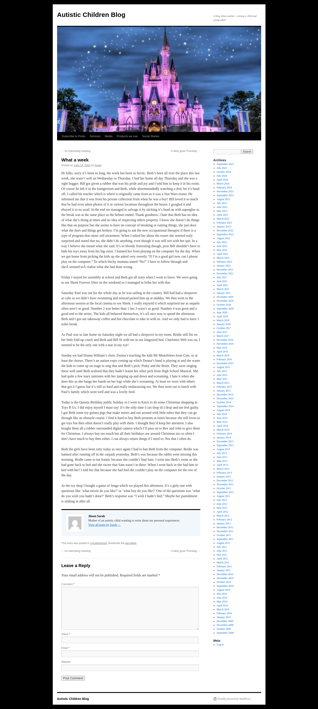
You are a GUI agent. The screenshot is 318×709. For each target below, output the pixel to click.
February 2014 (224, 433)
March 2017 (223, 335)
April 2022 (222, 253)
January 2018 (224, 324)
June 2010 (222, 597)
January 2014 (224, 437)
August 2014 (223, 410)
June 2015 (222, 375)
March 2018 (223, 320)
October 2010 (224, 582)
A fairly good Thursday (185, 151)
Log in (220, 644)
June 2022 (222, 246)
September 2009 (225, 632)
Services (95, 136)
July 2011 (222, 546)
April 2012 (222, 511)
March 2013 (223, 468)
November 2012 (225, 484)
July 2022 (222, 242)
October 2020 (224, 304)
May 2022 (222, 250)
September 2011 (225, 539)
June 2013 (222, 457)
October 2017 (224, 328)
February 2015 (224, 386)
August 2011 (223, 542)
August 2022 (223, 238)
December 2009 (225, 621)
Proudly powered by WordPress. (234, 698)
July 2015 (222, 371)
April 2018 (222, 316)
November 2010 (225, 578)
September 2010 (225, 585)
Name (65, 634)
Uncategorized (98, 543)
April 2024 (222, 179)
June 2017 (222, 332)
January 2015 (224, 390)
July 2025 (222, 167)
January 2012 (224, 523)
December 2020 (225, 296)
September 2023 (225, 195)
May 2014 (222, 421)
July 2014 (222, 414)
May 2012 (222, 507)
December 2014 (225, 394)
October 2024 (224, 171)
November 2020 (225, 300)
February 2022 (224, 261)
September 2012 (225, 492)
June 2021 (222, 281)
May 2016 (222, 347)
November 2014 (225, 398)
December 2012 (225, 480)
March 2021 (223, 289)
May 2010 (222, 601)
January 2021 (224, 292)
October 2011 (224, 535)
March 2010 (223, 609)
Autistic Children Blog (91, 14)
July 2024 (222, 175)
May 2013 (222, 460)
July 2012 (222, 500)
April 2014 (222, 425)
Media (108, 136)
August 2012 (223, 496)
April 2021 (222, 285)
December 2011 (225, 527)
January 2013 (224, 476)
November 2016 (225, 343)
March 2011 (223, 562)
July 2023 (222, 203)
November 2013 (225, 441)
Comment (67, 584)
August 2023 (223, 199)
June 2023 (222, 207)
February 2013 (224, 472)
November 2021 (225, 273)
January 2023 (224, 226)
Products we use (127, 136)
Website (66, 661)
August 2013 (223, 449)
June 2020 (222, 312)
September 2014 (225, 406)
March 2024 (223, 183)
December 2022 (225, 230)
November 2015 (225, 363)
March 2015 (223, 382)
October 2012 (224, 488)
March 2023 (223, 218)
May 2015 (222, 378)
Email (65, 648)
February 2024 (224, 187)
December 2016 (225, 339)
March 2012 (223, 515)
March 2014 (223, 429)
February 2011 (224, 566)
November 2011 (225, 531)
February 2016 (224, 359)
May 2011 (222, 554)
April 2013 (222, 464)
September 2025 (225, 164)
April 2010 (222, 605)
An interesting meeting (76, 151)
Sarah (97, 165)
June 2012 (222, 503)
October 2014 (224, 402)
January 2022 (224, 265)
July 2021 (222, 277)
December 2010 (225, 574)
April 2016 (222, 351)
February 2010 (224, 613)
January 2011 (224, 570)
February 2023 (224, 222)
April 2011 (222, 558)
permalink (131, 543)
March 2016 (223, 355)
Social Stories (150, 136)
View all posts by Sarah (104, 524)
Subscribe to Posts (73, 136)
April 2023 (222, 214)
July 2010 (222, 593)
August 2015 (223, 367)
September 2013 (225, 445)
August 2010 (223, 589)
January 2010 (224, 617)
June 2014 (222, 417)
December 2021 (225, 269)
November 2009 (225, 625)
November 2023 (225, 191)
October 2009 (224, 628)
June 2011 (222, 550)
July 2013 (222, 453)
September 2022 (225, 234)
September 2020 (225, 308)
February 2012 (224, 519)
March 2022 (223, 257)
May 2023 (222, 210)
